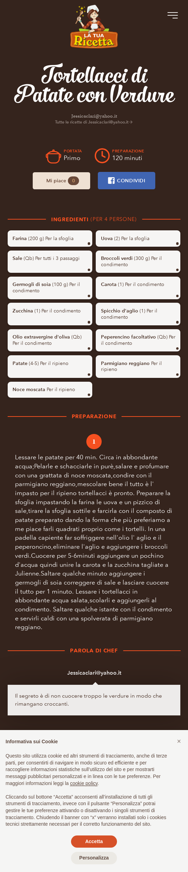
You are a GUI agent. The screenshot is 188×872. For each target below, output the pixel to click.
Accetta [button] (94, 841)
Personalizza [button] (94, 858)
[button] (179, 741)
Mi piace (62, 180)
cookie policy (83, 783)
